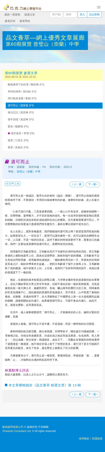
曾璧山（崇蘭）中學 (56, 44)
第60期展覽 (19, 44)
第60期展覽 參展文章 (21, 73)
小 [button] (7, 183)
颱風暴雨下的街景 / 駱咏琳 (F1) (26, 84)
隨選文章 (29, 14)
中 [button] (12, 183)
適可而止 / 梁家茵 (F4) (21, 105)
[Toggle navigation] (99, 7)
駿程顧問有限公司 (12, 427)
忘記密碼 (94, 14)
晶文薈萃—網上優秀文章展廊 (45, 37)
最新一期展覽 (12, 14)
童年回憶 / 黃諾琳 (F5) (21, 119)
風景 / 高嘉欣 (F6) (18, 147)
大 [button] (18, 183)
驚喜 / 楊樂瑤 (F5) (18, 126)
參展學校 (25, 21)
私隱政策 (97, 438)
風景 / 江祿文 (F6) (18, 140)
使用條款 (84, 438)
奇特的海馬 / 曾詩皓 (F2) (22, 91)
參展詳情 (10, 21)
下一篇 (93, 184)
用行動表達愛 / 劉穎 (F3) (22, 98)
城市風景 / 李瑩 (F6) (21, 133)
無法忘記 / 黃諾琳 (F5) (21, 112)
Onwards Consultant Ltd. (16, 431)
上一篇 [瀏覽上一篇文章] (77, 184)
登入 (82, 14)
